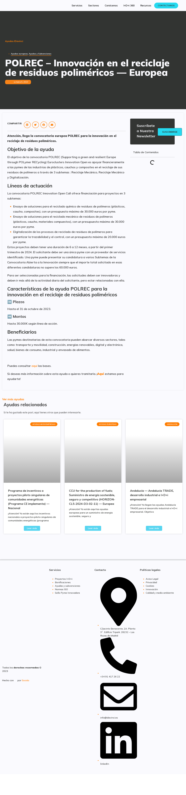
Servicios (77, 5)
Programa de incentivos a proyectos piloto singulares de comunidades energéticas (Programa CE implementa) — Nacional (29, 499)
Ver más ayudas (13, 399)
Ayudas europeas (19, 54)
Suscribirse (169, 131)
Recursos (145, 5)
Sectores (93, 5)
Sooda (25, 680)
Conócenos (111, 5)
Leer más (32, 528)
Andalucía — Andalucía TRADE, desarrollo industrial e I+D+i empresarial (152, 495)
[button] (27, 125)
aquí (34, 366)
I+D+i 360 (129, 5)
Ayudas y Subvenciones (40, 54)
